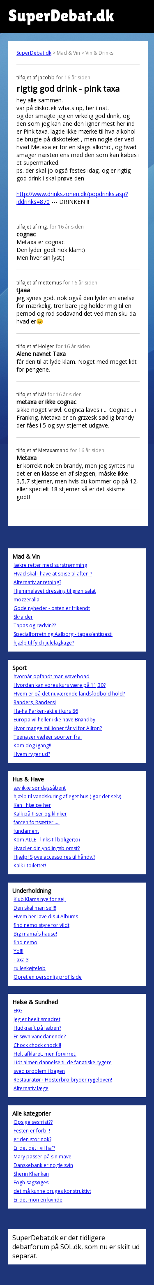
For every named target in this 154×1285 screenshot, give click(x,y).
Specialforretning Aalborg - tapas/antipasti (63, 634)
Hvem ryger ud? (32, 754)
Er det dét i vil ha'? (34, 1147)
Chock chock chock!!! (37, 1045)
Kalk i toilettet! (30, 865)
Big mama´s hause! (35, 933)
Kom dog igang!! (32, 745)
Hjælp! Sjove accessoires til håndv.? (54, 856)
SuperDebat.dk (33, 52)
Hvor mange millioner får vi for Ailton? (58, 728)
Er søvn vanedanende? (40, 1036)
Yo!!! (18, 951)
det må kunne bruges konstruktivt (52, 1191)
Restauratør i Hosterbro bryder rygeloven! (63, 1079)
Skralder (23, 616)
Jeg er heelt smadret (37, 1019)
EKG (18, 1010)
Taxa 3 (21, 959)
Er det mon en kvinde (38, 1199)
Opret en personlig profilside (48, 976)
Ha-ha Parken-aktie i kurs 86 (46, 710)
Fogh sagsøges (31, 1182)
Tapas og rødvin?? (35, 625)
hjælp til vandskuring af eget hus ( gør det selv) (67, 796)
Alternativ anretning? (37, 582)
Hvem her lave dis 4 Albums (46, 916)
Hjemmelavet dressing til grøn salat (55, 590)
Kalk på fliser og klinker (40, 813)
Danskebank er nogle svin (43, 1165)
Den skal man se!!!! (35, 907)
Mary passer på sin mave (42, 1156)
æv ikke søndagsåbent (40, 787)
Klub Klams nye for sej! (40, 899)
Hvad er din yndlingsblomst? (47, 848)
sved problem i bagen (39, 1071)
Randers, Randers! (35, 702)
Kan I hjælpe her (32, 805)
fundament (26, 830)
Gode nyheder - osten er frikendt (52, 608)
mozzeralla (26, 599)
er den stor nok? (32, 1139)
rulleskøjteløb (30, 968)
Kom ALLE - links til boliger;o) (47, 839)
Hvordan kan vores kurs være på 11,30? (60, 685)
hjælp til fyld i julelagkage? (44, 642)
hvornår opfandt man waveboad (52, 676)
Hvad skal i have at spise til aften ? (53, 573)
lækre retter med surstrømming (50, 565)
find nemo (25, 942)
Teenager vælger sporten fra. (48, 736)
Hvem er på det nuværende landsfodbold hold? (69, 693)
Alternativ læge (31, 1088)
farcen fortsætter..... (37, 822)
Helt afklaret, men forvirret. (45, 1053)
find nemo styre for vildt (41, 925)
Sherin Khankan (31, 1173)
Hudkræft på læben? (37, 1027)
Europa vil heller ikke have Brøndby (54, 719)
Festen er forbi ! (32, 1130)
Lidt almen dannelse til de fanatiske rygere (63, 1062)
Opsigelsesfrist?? (33, 1122)
